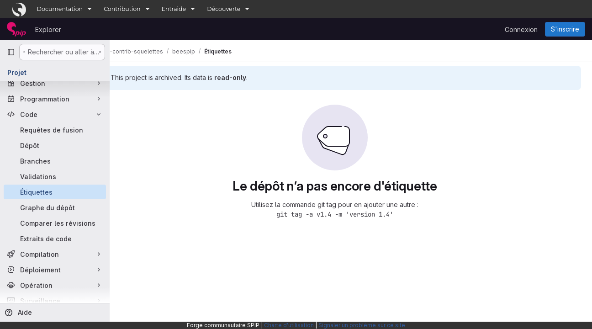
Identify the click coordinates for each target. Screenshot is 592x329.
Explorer (48, 29)
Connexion (521, 29)
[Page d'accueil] (16, 29)
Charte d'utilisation (289, 325)
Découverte (223, 8)
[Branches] (55, 161)
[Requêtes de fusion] (55, 129)
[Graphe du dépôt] (55, 207)
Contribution (122, 8)
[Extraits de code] (55, 238)
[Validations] (55, 176)
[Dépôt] (55, 145)
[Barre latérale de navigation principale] (11, 52)
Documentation (60, 8)
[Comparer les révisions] (55, 223)
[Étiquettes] (55, 192)
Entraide (174, 8)
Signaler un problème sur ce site (361, 325)
